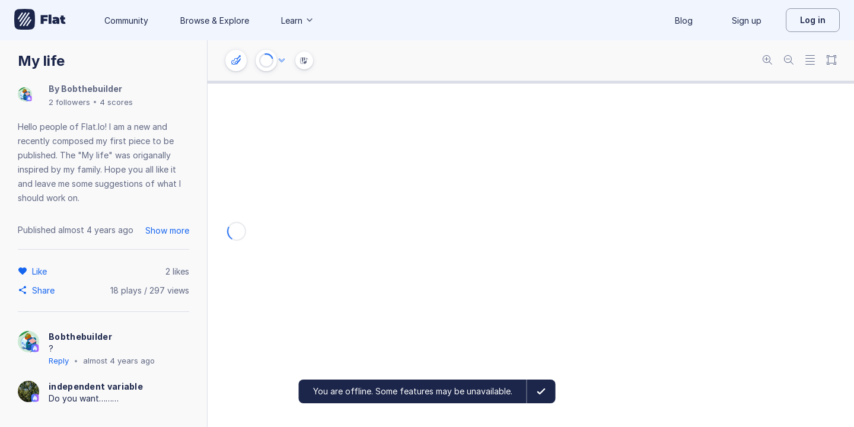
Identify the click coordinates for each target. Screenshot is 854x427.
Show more (167, 230)
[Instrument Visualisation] (304, 60)
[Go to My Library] (40, 20)
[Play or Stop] (266, 60)
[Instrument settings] (236, 60)
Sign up (746, 20)
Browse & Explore (214, 20)
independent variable (96, 386)
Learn (297, 20)
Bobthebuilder (91, 89)
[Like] (41, 271)
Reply (59, 360)
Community (126, 20)
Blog (684, 20)
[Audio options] (281, 60)
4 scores (116, 102)
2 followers (69, 102)
